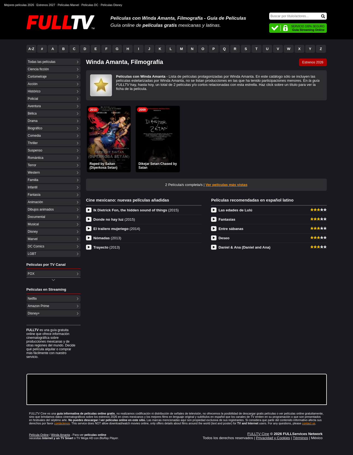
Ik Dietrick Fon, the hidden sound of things (136, 210)
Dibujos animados (41, 209)
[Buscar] (298, 16)
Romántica (35, 158)
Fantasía (34, 195)
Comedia (34, 136)
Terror (32, 165)
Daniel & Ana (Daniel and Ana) (244, 247)
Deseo (223, 238)
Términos (300, 438)
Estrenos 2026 (312, 62)
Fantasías (226, 219)
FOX (31, 274)
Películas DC (89, 5)
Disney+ (34, 313)
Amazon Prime (38, 306)
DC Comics (36, 246)
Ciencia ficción (38, 69)
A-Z (31, 49)
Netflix (32, 299)
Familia (33, 180)
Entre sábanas (230, 229)
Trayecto (106, 247)
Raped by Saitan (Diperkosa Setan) (103, 166)
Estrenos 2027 (46, 5)
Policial (33, 99)
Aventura (34, 106)
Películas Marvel (68, 5)
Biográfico (35, 128)
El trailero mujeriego (116, 229)
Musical (33, 224)
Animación (35, 202)
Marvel (33, 239)
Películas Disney (111, 5)
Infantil (32, 187)
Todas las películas (41, 62)
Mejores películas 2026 (19, 5)
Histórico (34, 91)
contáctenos (62, 423)
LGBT (32, 254)
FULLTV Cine (258, 434)
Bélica (32, 113)
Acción (33, 84)
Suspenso (35, 150)
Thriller (33, 143)
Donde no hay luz (114, 219)
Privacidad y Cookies (273, 438)
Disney (33, 232)
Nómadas (107, 238)
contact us (308, 423)
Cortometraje (37, 76)
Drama (33, 121)
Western (34, 172)
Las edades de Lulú (235, 210)
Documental (36, 217)
